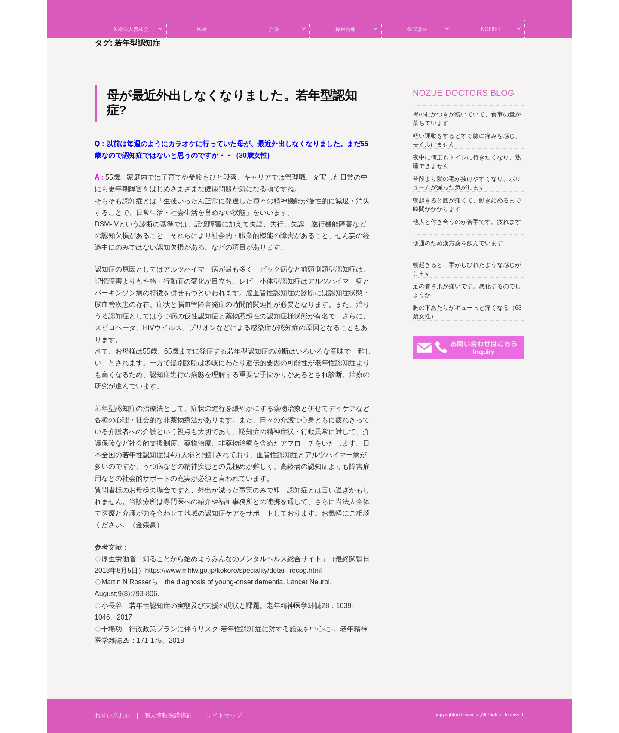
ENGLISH (489, 29)
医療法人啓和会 (131, 29)
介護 (274, 29)
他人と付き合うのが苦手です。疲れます (467, 221)
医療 (202, 29)
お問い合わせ (113, 715)
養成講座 (417, 29)
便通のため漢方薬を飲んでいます (458, 243)
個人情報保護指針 (168, 715)
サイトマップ (224, 715)
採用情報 (345, 29)
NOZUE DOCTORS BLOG (463, 93)
